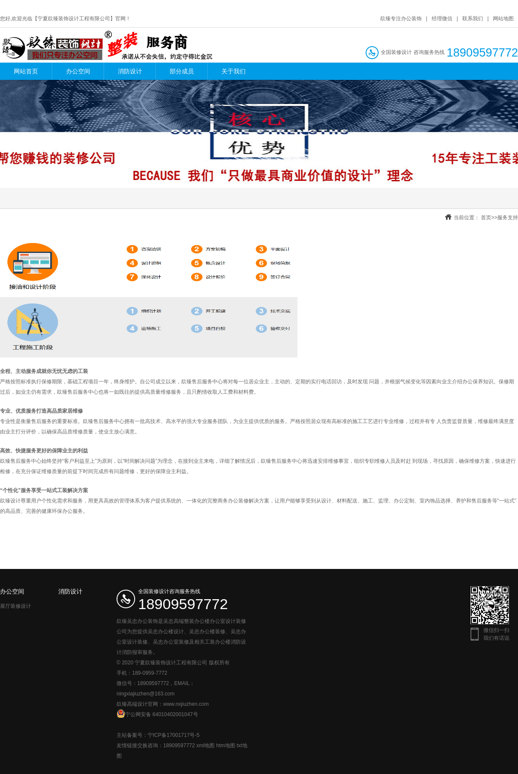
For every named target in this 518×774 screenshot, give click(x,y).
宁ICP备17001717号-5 (173, 735)
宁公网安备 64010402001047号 (157, 713)
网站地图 (503, 19)
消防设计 (130, 71)
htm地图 (225, 745)
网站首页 (26, 71)
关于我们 (233, 71)
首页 (486, 218)
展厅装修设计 (15, 606)
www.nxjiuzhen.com (185, 704)
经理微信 (442, 19)
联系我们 (472, 19)
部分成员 (182, 71)
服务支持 (507, 218)
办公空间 (78, 71)
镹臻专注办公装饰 (401, 19)
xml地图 (205, 745)
